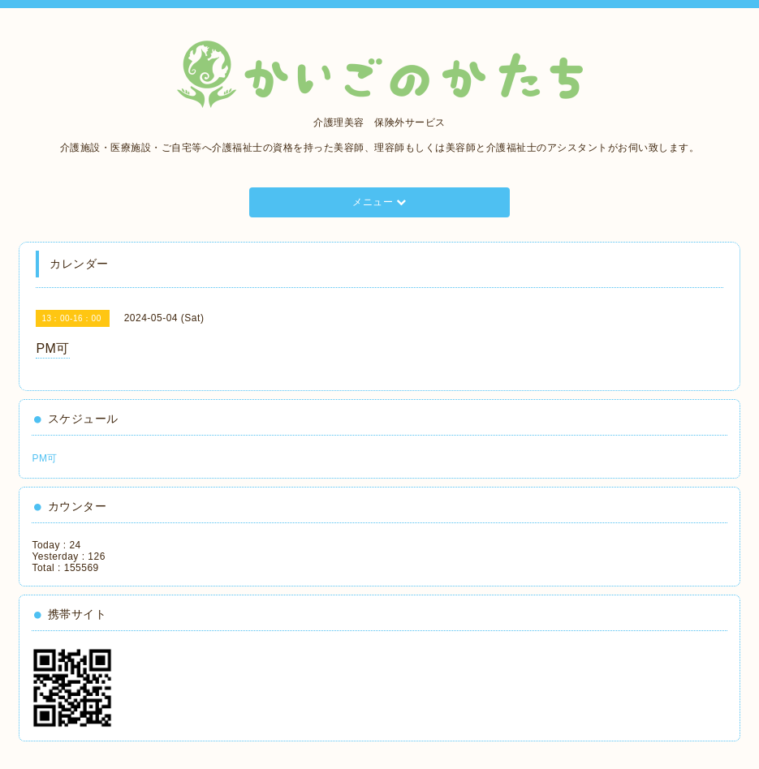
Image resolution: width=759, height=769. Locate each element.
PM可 (45, 458)
